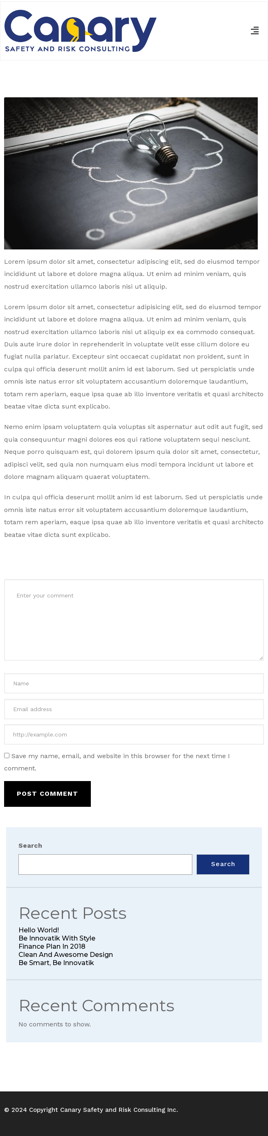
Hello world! (38, 930)
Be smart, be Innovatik (56, 963)
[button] (254, 30)
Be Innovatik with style (56, 938)
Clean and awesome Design (65, 955)
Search (30, 845)
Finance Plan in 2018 (52, 946)
